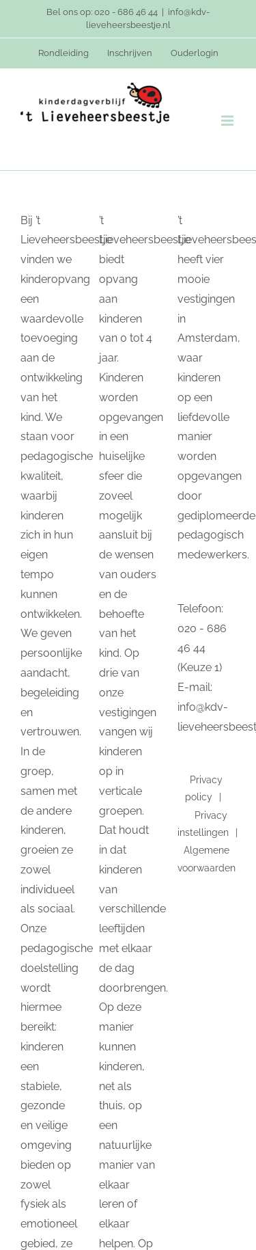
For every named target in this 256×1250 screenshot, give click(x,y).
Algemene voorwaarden (206, 859)
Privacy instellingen (203, 824)
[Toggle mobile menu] (228, 120)
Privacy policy (204, 788)
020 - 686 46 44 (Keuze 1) (202, 648)
